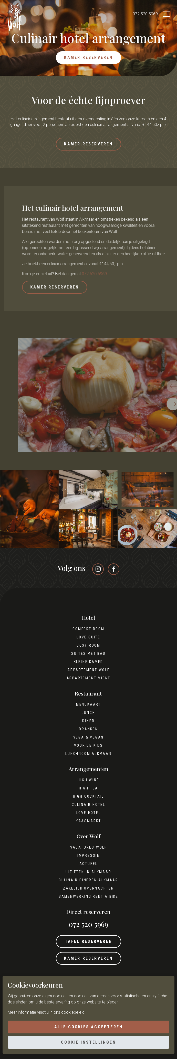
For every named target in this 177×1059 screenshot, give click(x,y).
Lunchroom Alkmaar (88, 754)
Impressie (88, 855)
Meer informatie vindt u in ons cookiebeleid (46, 1012)
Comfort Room (88, 629)
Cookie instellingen (88, 1042)
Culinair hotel (88, 805)
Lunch (88, 713)
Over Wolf (88, 836)
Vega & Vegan (88, 737)
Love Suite (88, 637)
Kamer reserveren (88, 57)
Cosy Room (88, 645)
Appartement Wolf (88, 670)
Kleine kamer (88, 662)
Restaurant (88, 693)
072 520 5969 (145, 14)
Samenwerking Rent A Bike (88, 896)
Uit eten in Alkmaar (88, 872)
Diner (88, 721)
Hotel (88, 617)
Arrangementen (88, 769)
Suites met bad (88, 653)
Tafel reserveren (88, 941)
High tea (88, 788)
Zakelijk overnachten (88, 888)
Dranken (88, 729)
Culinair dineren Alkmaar (88, 880)
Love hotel (88, 813)
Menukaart (88, 704)
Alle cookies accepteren (88, 1026)
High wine (88, 780)
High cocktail (88, 796)
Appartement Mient (89, 678)
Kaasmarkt (88, 821)
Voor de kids (88, 745)
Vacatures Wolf (88, 847)
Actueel (88, 864)
